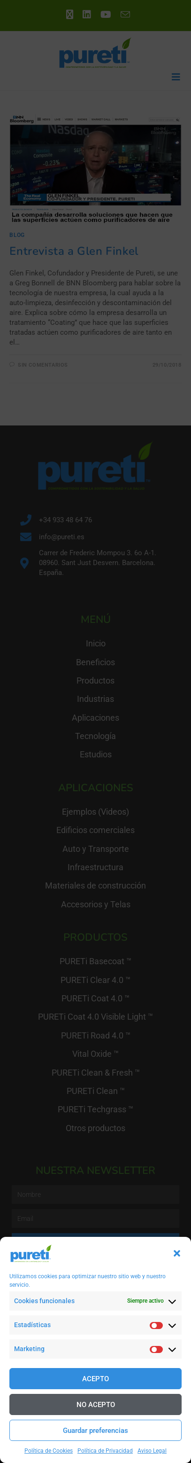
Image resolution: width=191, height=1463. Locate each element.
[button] (177, 1253)
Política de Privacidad (105, 1450)
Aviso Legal (152, 1450)
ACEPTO (95, 1379)
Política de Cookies (48, 1450)
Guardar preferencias (95, 1430)
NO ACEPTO (95, 1404)
